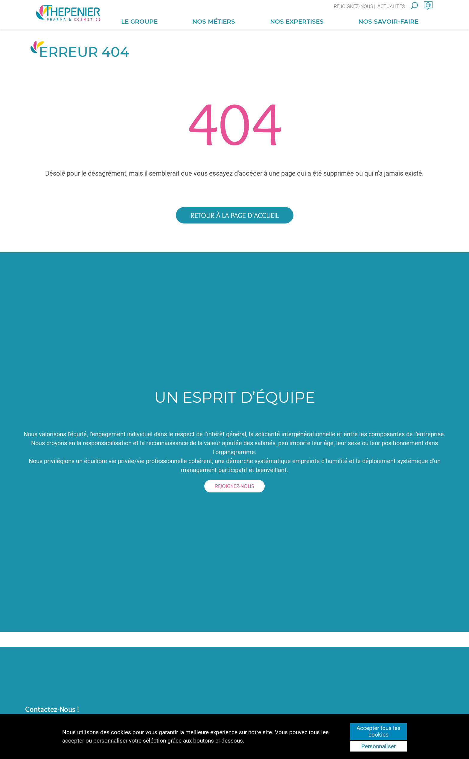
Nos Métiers (213, 21)
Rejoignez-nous (353, 6)
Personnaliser (378, 746)
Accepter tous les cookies (379, 731)
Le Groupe (139, 21)
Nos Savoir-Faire (388, 21)
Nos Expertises (297, 21)
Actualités (391, 6)
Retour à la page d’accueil (235, 215)
